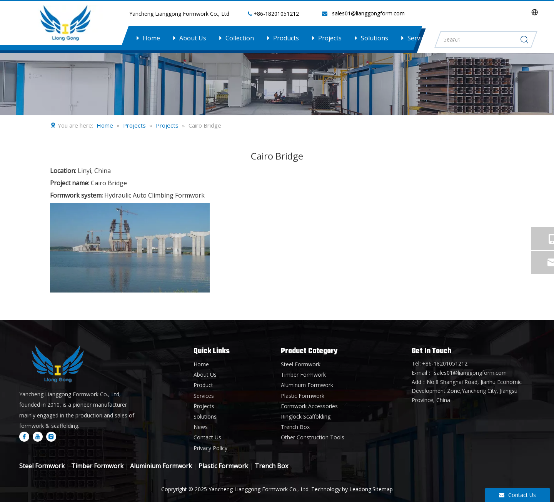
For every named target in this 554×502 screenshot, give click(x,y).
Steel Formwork (300, 364)
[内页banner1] (277, 57)
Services (419, 38)
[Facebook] (24, 436)
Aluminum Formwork (307, 385)
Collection (239, 38)
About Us (192, 38)
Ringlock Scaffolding (305, 416)
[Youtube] (38, 436)
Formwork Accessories (309, 406)
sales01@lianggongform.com (368, 13)
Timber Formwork (303, 374)
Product (203, 385)
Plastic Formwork (302, 395)
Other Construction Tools (312, 437)
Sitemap (382, 489)
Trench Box (295, 427)
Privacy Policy (210, 448)
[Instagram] (51, 436)
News (458, 38)
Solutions (374, 38)
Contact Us (501, 38)
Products (286, 38)
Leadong (360, 489)
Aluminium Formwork (161, 466)
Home (151, 38)
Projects (330, 38)
